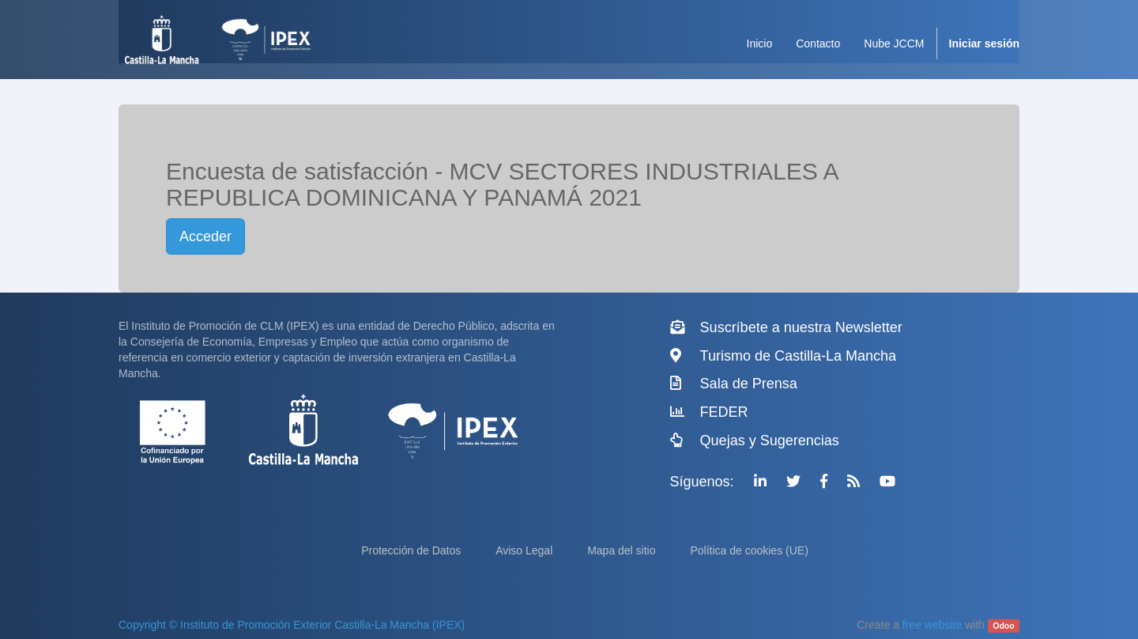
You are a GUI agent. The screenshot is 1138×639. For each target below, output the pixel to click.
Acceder (205, 236)
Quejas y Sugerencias (769, 440)
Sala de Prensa (748, 383)
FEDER (724, 412)
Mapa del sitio (622, 550)
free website (932, 624)
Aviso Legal (526, 550)
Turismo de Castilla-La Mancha (798, 356)
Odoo (1003, 625)
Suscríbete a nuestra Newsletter (801, 327)
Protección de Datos (412, 550)
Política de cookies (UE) (749, 550)
